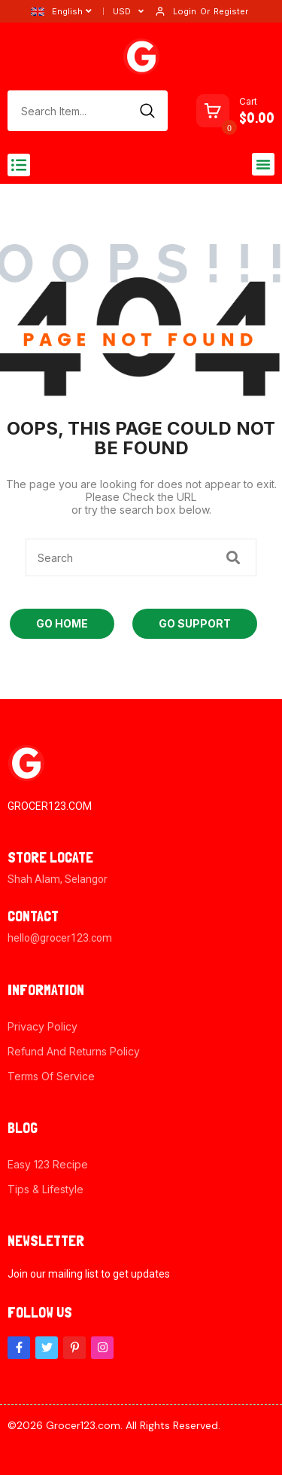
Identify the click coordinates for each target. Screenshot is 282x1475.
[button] (19, 165)
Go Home (62, 623)
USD (122, 11)
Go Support (195, 623)
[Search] (147, 110)
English (57, 11)
